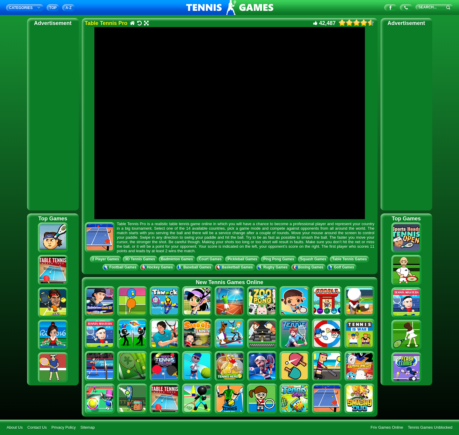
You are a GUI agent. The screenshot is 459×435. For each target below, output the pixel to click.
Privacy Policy (63, 427)
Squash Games (313, 259)
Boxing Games (308, 267)
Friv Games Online (387, 427)
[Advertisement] (53, 117)
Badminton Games (177, 259)
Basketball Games (235, 267)
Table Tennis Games (349, 259)
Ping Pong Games (278, 259)
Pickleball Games (242, 259)
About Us (15, 427)
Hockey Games (157, 267)
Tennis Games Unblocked (430, 427)
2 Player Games (105, 259)
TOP (53, 8)
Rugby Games (273, 267)
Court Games (210, 259)
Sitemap (88, 427)
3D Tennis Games (140, 259)
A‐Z (69, 8)
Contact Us (37, 427)
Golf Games (341, 267)
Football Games (120, 267)
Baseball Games (195, 267)
